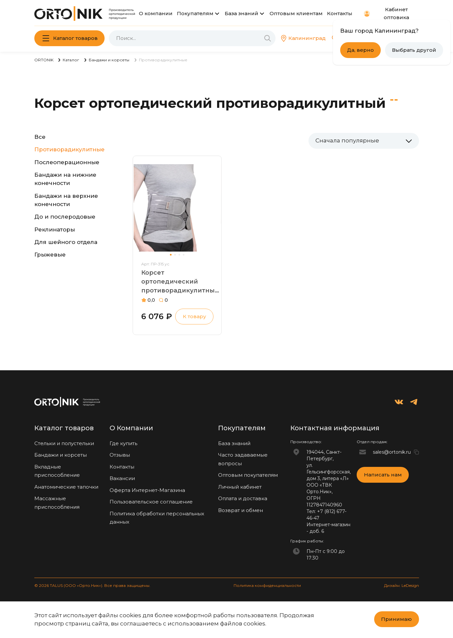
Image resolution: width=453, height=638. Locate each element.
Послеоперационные (66, 162)
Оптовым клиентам (296, 13)
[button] (171, 255)
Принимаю (396, 619)
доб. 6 (316, 531)
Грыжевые (50, 254)
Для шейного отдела (65, 242)
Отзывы (120, 455)
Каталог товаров (75, 38)
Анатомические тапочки (66, 487)
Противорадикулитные (69, 149)
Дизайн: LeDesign (401, 585)
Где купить (123, 443)
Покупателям (195, 13)
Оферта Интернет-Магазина (147, 490)
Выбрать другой (414, 50)
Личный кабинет (240, 487)
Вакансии (122, 478)
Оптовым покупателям (248, 475)
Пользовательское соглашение (151, 502)
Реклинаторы (54, 229)
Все (40, 137)
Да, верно (360, 50)
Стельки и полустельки (64, 443)
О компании (156, 13)
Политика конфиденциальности (267, 585)
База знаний (241, 13)
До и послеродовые (64, 216)
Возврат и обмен (240, 510)
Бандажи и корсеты (60, 455)
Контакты (339, 13)
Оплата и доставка (242, 498)
